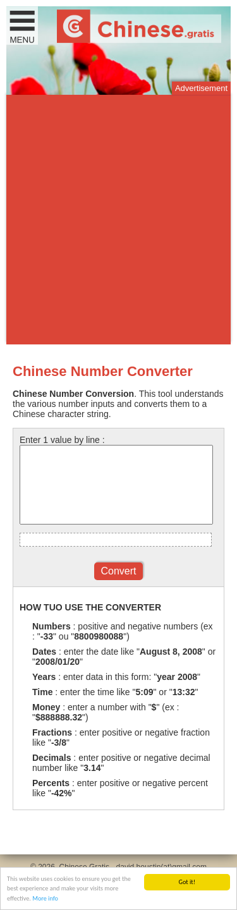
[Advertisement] (118, 219)
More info (45, 899)
